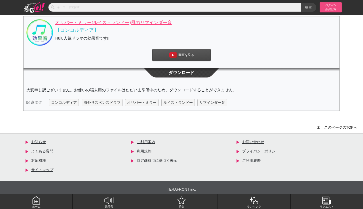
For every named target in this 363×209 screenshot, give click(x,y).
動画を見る (181, 55)
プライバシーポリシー (260, 151)
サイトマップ (42, 170)
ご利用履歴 (251, 160)
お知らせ (38, 142)
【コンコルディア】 (77, 30)
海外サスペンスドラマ (102, 102)
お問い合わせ (253, 142)
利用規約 (144, 151)
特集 (181, 202)
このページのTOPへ (337, 127)
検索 (308, 7)
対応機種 (38, 160)
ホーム (36, 202)
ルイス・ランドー (178, 102)
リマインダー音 (212, 102)
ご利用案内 (146, 142)
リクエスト (327, 202)
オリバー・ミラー (142, 102)
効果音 (108, 202)
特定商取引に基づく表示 (157, 160)
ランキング (254, 202)
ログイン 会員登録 (330, 7)
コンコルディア (64, 102)
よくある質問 (42, 151)
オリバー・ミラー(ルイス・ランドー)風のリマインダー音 (113, 22)
